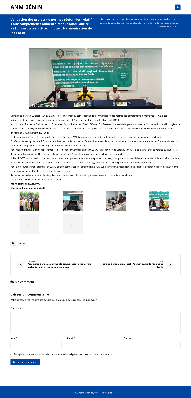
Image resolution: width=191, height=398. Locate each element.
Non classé (22, 243)
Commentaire (18, 308)
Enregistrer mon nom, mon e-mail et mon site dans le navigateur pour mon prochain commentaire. (63, 354)
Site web (128, 338)
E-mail (71, 338)
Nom (13, 338)
